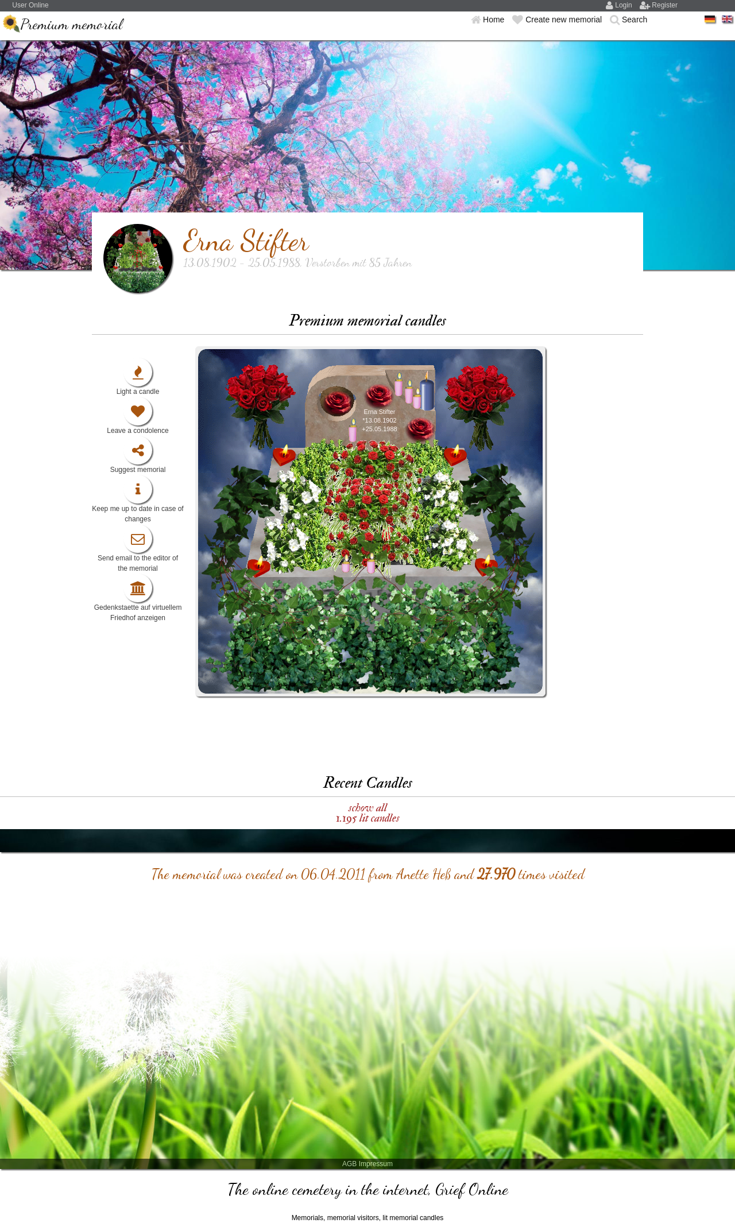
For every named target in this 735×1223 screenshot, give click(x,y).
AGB (349, 1164)
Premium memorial (71, 24)
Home (494, 19)
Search (634, 19)
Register (665, 5)
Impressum (376, 1164)
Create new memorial (564, 19)
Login (624, 5)
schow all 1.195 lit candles (368, 812)
